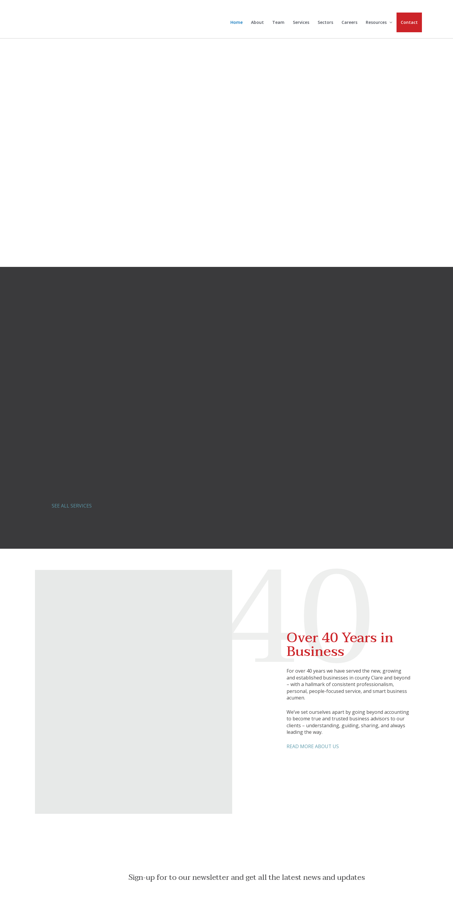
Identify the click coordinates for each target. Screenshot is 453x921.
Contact (409, 22)
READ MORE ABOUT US (313, 746)
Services (301, 23)
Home (236, 23)
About (257, 23)
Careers (349, 23)
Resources (376, 23)
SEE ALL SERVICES (72, 505)
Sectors (325, 23)
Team (278, 23)
